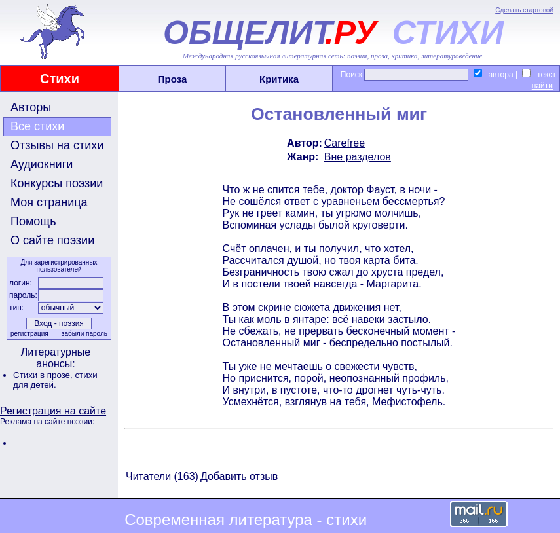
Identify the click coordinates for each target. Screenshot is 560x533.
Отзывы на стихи (56, 145)
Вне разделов (357, 156)
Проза (172, 78)
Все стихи (37, 126)
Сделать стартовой (524, 10)
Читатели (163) (162, 476)
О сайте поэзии (52, 240)
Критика (279, 78)
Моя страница (49, 202)
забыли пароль (84, 333)
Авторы (30, 107)
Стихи (59, 78)
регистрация (29, 333)
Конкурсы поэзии (56, 183)
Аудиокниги (41, 164)
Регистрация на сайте (53, 410)
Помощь (33, 221)
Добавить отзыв (239, 476)
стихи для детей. (55, 380)
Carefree (344, 143)
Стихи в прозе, (44, 375)
